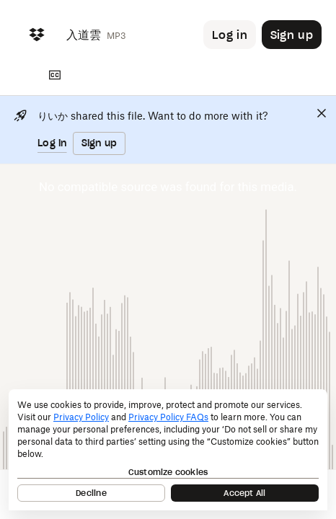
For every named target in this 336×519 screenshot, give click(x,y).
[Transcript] (54, 74)
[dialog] (168, 449)
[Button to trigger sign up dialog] (292, 34)
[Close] (321, 113)
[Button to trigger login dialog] (229, 34)
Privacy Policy (81, 417)
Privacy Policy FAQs (168, 417)
